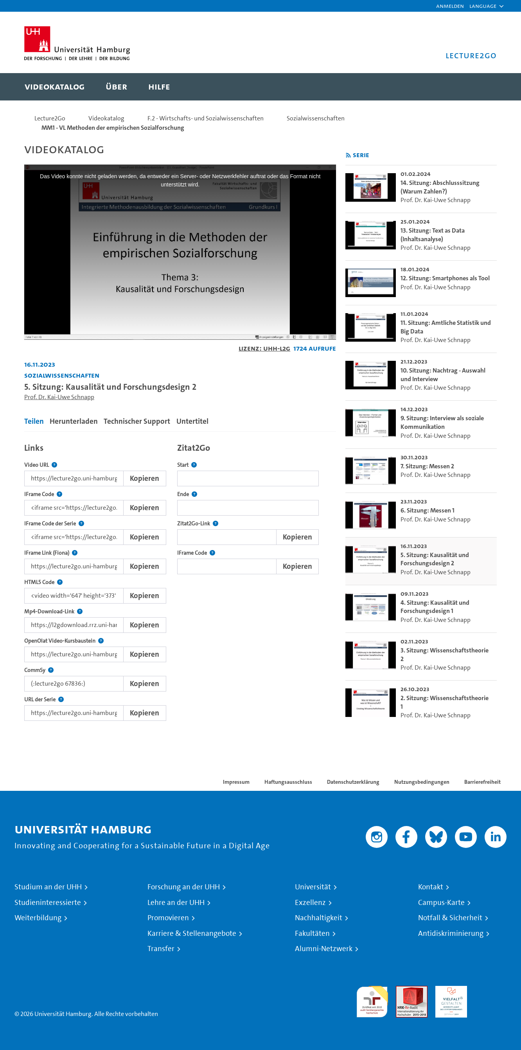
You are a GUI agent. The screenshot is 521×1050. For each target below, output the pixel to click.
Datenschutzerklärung (353, 782)
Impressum (236, 782)
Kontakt (430, 887)
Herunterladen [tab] (74, 421)
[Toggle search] (483, 86)
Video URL (40, 465)
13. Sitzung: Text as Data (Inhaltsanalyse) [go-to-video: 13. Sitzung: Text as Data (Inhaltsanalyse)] (433, 234)
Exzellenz (310, 903)
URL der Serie (44, 699)
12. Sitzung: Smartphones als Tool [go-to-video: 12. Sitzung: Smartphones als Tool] (445, 278)
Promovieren (168, 918)
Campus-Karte (441, 903)
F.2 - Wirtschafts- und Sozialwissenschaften (205, 118)
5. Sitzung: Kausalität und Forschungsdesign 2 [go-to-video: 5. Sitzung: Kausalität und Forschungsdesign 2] (435, 559)
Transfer (160, 949)
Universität (313, 887)
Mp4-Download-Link (53, 611)
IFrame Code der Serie (54, 524)
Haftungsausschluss (288, 782)
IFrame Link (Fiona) (50, 553)
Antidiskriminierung (450, 933)
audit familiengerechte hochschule (372, 999)
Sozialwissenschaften (316, 118)
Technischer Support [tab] (137, 421)
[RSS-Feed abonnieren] (348, 155)
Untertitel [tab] (192, 421)
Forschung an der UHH (183, 887)
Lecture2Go (49, 118)
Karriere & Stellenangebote (191, 933)
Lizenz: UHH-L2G (264, 348)
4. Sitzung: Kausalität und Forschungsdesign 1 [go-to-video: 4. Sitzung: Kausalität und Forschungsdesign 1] (435, 606)
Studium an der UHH (48, 887)
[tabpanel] (180, 580)
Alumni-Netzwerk (323, 949)
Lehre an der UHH (176, 903)
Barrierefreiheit (482, 782)
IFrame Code (43, 494)
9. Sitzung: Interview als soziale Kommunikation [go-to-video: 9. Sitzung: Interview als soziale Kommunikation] (442, 422)
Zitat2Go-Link (197, 524)
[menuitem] (54, 86)
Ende (187, 494)
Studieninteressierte (47, 903)
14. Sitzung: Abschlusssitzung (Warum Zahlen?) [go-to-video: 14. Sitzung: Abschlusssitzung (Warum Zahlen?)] (440, 187)
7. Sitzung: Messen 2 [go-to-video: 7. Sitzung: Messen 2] (427, 466)
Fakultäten (312, 933)
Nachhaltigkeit (318, 918)
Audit (403, 990)
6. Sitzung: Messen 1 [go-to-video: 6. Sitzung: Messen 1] (428, 510)
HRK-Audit (449, 990)
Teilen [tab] (34, 421)
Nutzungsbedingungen (421, 782)
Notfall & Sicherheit (450, 918)
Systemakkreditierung (491, 990)
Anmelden (450, 6)
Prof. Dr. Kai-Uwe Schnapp (59, 397)
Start (187, 465)
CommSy (39, 670)
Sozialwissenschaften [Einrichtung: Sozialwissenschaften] (61, 375)
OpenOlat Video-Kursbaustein (64, 641)
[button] (482, 6)
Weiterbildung (37, 918)
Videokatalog (106, 118)
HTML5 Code (43, 582)
